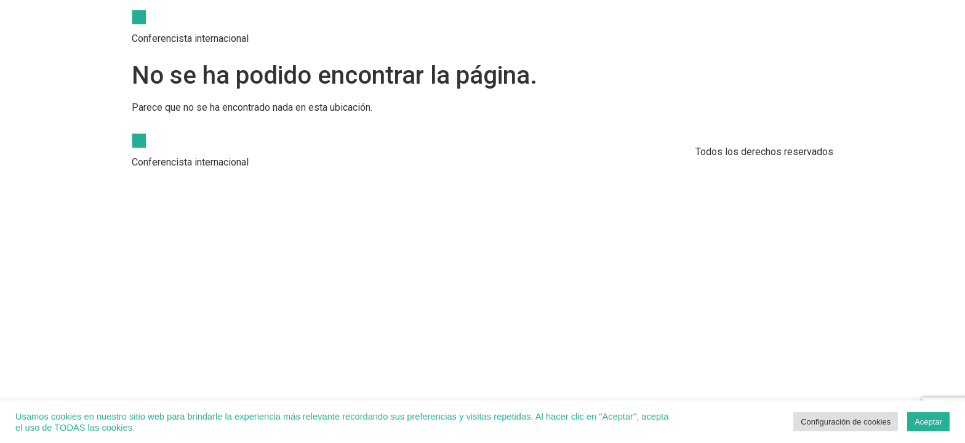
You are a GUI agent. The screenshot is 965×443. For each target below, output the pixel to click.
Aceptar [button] (928, 421)
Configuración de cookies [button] (846, 421)
